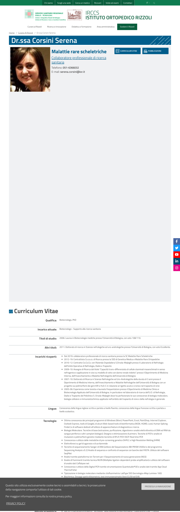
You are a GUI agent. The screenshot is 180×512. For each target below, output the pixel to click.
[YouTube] (177, 254)
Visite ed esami (112, 2)
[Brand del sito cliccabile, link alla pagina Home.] (90, 15)
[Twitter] (176, 247)
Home (12, 33)
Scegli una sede (64, 2)
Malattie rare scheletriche (79, 51)
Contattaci (127, 2)
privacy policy (15, 503)
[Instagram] (176, 267)
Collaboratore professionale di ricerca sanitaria (79, 60)
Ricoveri (97, 2)
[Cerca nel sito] (154, 3)
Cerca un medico (82, 2)
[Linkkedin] (176, 261)
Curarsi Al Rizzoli (25, 33)
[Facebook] (177, 241)
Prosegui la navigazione (158, 486)
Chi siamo (48, 2)
